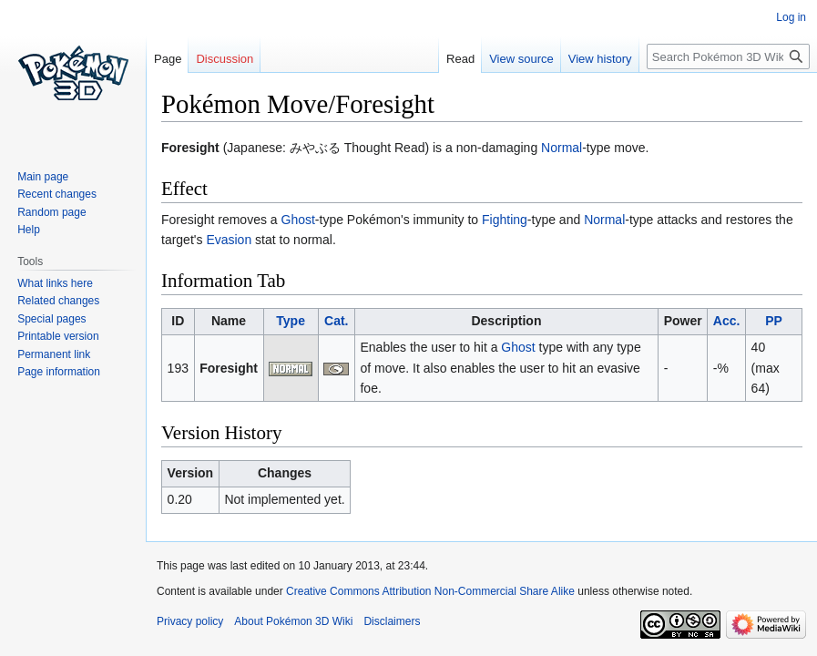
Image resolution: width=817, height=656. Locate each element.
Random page (51, 212)
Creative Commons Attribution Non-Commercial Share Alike (430, 591)
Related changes (58, 300)
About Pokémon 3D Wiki (293, 621)
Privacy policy (190, 621)
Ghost (298, 219)
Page (167, 59)
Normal (561, 147)
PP (773, 320)
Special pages (51, 319)
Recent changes (57, 194)
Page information (58, 371)
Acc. (726, 320)
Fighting (504, 219)
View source (521, 59)
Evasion (228, 239)
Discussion (224, 59)
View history (600, 59)
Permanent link (53, 354)
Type (290, 320)
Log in (791, 17)
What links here (55, 283)
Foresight (228, 368)
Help (28, 229)
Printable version (57, 336)
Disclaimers (391, 621)
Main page (42, 176)
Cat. (336, 320)
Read (460, 59)
